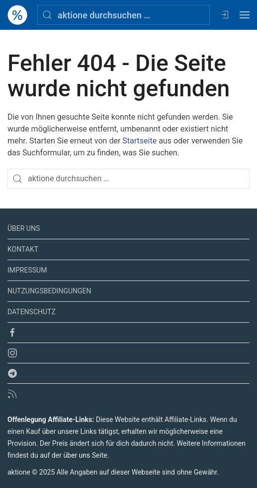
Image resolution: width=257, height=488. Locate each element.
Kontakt (22, 249)
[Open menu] (245, 15)
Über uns (23, 228)
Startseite (139, 140)
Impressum (27, 270)
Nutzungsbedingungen (49, 291)
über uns (76, 455)
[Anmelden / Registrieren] (225, 15)
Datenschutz (31, 312)
